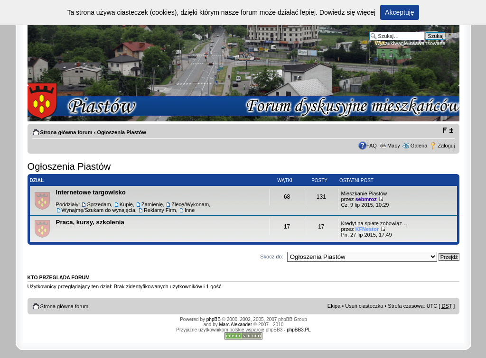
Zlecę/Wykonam (190, 204)
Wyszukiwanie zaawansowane (410, 43)
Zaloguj (446, 145)
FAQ (371, 145)
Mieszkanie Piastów (364, 193)
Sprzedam (99, 204)
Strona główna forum (66, 132)
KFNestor (367, 229)
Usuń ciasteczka (364, 306)
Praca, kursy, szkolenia (90, 222)
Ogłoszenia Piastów (121, 132)
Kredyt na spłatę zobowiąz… (374, 223)
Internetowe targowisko (91, 192)
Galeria (419, 145)
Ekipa (334, 306)
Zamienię (152, 204)
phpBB (213, 319)
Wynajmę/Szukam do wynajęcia (98, 210)
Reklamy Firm (160, 210)
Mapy (393, 145)
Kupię (126, 204)
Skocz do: (271, 256)
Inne (190, 210)
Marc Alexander (235, 324)
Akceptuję (399, 12)
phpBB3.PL (299, 329)
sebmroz (365, 199)
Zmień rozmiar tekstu (448, 130)
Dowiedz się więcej (347, 12)
